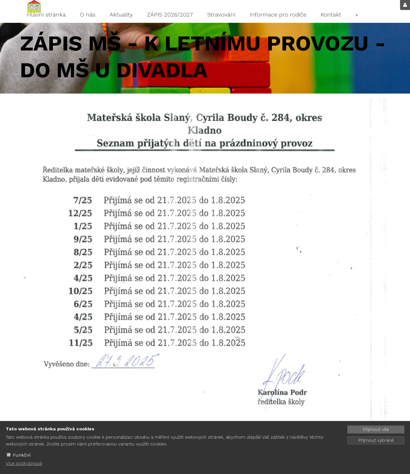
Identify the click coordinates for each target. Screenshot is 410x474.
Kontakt (331, 14)
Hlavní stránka (46, 14)
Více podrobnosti (24, 463)
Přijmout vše (376, 429)
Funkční (22, 455)
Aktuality (121, 14)
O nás (87, 14)
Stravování (221, 14)
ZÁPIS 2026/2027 (170, 14)
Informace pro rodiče (278, 14)
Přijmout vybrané (376, 440)
